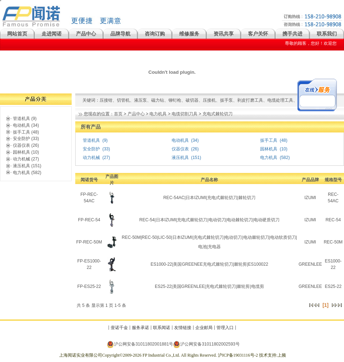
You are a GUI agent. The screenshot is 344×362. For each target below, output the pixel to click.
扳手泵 (226, 100)
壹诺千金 (119, 327)
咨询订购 (155, 34)
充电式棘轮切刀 (217, 113)
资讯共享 (224, 34)
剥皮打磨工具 (250, 100)
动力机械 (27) (26, 158)
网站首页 (17, 34)
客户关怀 (258, 34)
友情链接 (182, 327)
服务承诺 (140, 327)
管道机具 (91, 140)
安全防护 (91, 148)
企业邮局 (203, 327)
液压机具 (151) (27, 165)
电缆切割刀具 (184, 113)
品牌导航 (120, 34)
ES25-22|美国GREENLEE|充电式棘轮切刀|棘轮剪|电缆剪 (209, 286)
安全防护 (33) (26, 138)
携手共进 (292, 34)
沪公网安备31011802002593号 (206, 344)
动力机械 (91, 157)
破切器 (192, 100)
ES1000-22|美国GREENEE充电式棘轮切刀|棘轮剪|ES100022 (209, 264)
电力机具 (158, 113)
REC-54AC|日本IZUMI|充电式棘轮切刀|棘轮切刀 (209, 197)
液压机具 (180, 157)
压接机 (209, 100)
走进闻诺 (52, 34)
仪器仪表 (180, 148)
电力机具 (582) (27, 172)
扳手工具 (268, 140)
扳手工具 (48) (26, 132)
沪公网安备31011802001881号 (140, 344)
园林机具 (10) (26, 152)
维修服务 (189, 34)
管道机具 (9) (25, 118)
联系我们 (327, 34)
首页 (118, 113)
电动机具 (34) (26, 125)
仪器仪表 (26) (26, 145)
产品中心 (86, 34)
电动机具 (180, 140)
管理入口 (225, 327)
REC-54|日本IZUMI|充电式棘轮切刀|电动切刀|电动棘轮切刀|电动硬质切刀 (209, 219)
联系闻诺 (161, 327)
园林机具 (268, 148)
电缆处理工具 (280, 100)
